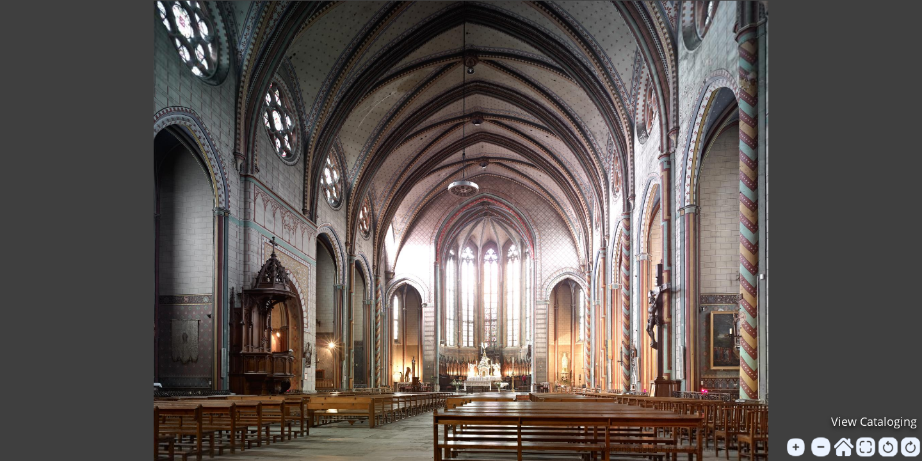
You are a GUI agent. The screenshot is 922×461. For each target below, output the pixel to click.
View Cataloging (874, 421)
